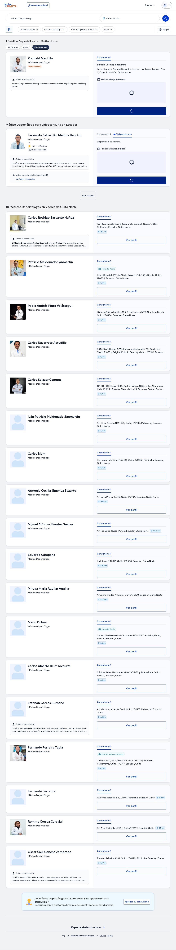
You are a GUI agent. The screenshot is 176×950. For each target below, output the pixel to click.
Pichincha (13, 47)
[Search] (165, 18)
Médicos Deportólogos (82, 936)
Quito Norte (40, 47)
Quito (26, 47)
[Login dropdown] (167, 5)
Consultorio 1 (104, 57)
